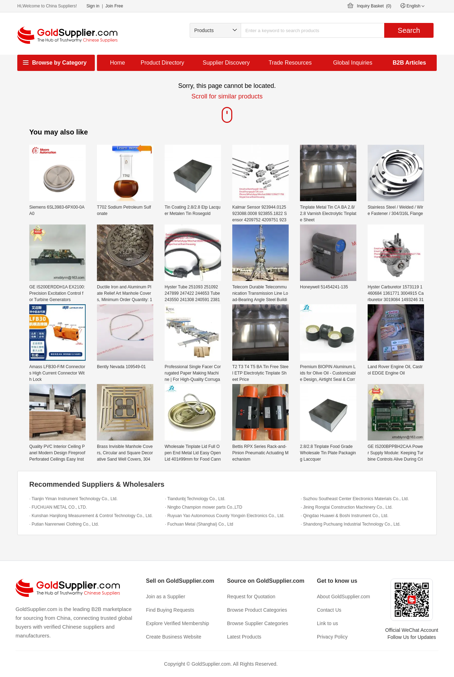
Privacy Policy (332, 637)
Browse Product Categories (257, 610)
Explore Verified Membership (177, 623)
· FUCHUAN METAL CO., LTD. (58, 507)
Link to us (327, 623)
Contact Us (329, 610)
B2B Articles (409, 63)
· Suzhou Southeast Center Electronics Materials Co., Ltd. (355, 498)
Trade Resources (290, 63)
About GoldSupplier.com (343, 596)
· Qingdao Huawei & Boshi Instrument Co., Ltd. (344, 515)
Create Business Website (173, 637)
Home (117, 63)
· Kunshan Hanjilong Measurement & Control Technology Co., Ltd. (91, 515)
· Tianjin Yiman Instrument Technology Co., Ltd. (73, 498)
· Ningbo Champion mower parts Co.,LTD (203, 507)
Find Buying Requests (170, 610)
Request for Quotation (251, 596)
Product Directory (162, 63)
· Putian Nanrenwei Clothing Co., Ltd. (64, 524)
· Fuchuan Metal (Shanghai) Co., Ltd (199, 524)
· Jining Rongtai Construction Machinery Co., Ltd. (347, 507)
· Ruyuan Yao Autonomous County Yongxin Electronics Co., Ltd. (224, 515)
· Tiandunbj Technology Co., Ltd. (195, 498)
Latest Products (244, 637)
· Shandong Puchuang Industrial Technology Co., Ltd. (350, 524)
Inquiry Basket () (374, 6)
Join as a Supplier (165, 596)
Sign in (92, 6)
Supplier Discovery (226, 63)
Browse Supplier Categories (257, 623)
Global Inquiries (352, 63)
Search (409, 30)
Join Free (114, 6)
